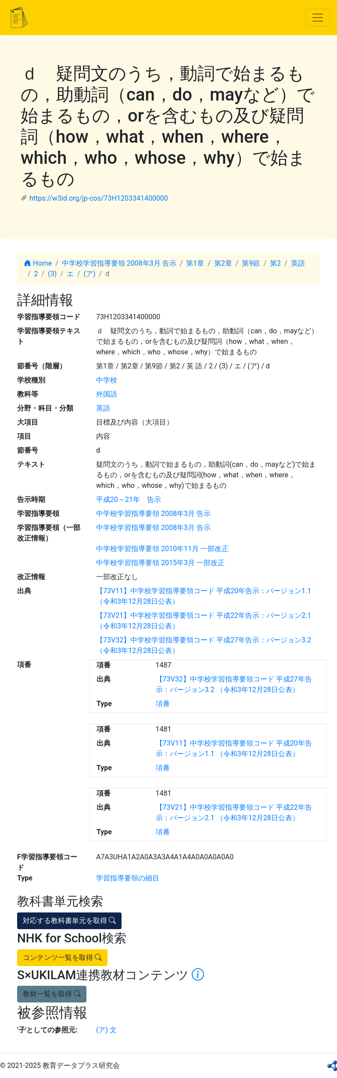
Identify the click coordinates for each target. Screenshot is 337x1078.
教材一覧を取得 (52, 994)
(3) (52, 274)
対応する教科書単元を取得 (69, 920)
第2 (275, 263)
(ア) (89, 274)
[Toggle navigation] (317, 17)
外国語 (106, 394)
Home (38, 263)
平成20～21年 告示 (128, 499)
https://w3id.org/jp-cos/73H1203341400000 (98, 198)
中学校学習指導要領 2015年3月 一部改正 (160, 563)
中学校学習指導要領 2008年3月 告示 (119, 263)
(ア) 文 (106, 1030)
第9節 (251, 263)
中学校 (106, 380)
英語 (298, 263)
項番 (163, 703)
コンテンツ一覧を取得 (62, 957)
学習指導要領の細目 (127, 878)
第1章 (195, 263)
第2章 (223, 263)
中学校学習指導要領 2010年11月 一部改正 (162, 548)
